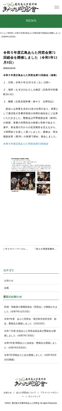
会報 (6, 288)
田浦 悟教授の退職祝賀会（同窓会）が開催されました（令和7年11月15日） (30, 309)
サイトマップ (34, 396)
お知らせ (8, 280)
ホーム (2, 33)
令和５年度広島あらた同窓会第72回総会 (25, 143)
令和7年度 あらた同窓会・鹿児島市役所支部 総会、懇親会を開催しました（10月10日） (30, 321)
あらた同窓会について (26, 392)
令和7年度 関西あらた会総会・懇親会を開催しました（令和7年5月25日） (30, 345)
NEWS (10, 33)
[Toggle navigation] (56, 7)
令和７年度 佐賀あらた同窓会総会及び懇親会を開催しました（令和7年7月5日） (30, 333)
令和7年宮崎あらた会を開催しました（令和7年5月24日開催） (30, 357)
